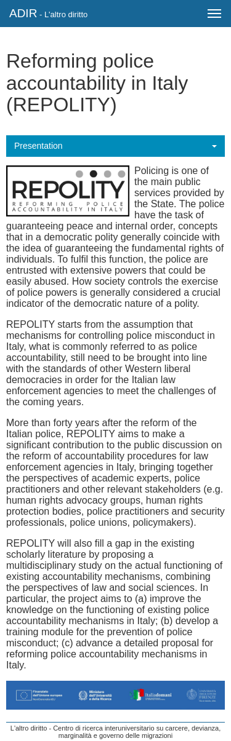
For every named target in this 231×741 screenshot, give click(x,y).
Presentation (38, 146)
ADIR (48, 13)
